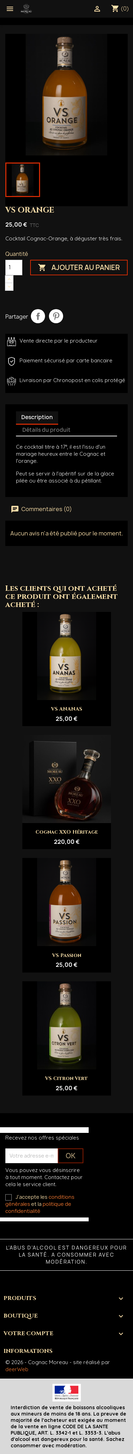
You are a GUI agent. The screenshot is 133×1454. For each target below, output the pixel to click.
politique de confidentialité (38, 1207)
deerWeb (16, 1369)
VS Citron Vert (66, 1078)
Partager (38, 316)
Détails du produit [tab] (46, 430)
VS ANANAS (66, 709)
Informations (28, 1351)
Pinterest (56, 316)
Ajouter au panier (79, 267)
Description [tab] (37, 417)
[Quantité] (13, 267)
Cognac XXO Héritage (66, 832)
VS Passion (66, 955)
